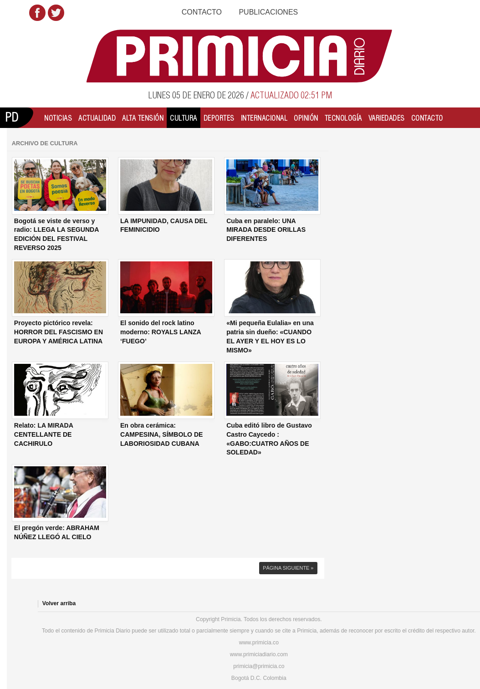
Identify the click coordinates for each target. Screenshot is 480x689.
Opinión (306, 117)
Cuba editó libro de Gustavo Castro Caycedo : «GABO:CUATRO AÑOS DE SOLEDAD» (269, 439)
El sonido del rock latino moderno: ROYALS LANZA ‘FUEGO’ (160, 331)
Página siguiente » (288, 568)
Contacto (202, 12)
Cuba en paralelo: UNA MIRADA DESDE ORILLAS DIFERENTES (266, 229)
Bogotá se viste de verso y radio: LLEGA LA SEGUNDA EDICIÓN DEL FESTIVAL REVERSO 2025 (56, 234)
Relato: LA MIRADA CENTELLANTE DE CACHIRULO (43, 434)
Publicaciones (268, 12)
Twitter (56, 13)
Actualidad (97, 117)
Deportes (219, 117)
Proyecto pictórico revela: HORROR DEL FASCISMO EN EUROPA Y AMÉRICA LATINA (58, 331)
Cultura (183, 117)
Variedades (386, 117)
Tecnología (343, 117)
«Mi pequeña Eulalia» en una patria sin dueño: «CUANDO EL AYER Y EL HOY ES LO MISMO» (270, 336)
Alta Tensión (142, 117)
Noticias (58, 117)
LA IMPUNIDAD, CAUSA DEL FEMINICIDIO (163, 225)
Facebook (37, 13)
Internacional (264, 117)
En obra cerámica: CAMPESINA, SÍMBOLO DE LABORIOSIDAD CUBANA (161, 434)
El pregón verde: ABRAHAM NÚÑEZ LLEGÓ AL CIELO (56, 532)
